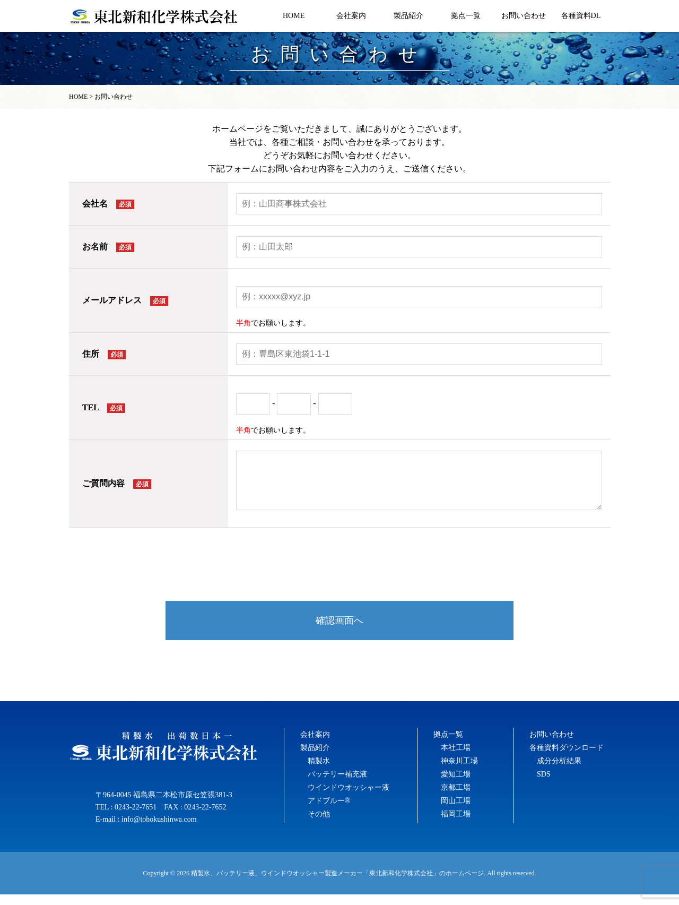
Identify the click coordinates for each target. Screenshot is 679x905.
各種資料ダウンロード (566, 758)
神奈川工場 (459, 771)
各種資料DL (581, 16)
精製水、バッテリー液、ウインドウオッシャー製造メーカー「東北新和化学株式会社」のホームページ (337, 883)
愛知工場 (456, 785)
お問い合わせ (523, 16)
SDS (544, 785)
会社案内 (351, 16)
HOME (293, 16)
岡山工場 (456, 811)
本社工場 (456, 758)
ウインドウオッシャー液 (348, 798)
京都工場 (456, 798)
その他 (319, 825)
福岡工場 (456, 825)
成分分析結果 (559, 771)
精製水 (319, 771)
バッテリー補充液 (337, 785)
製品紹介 (408, 16)
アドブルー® (329, 811)
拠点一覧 (466, 16)
